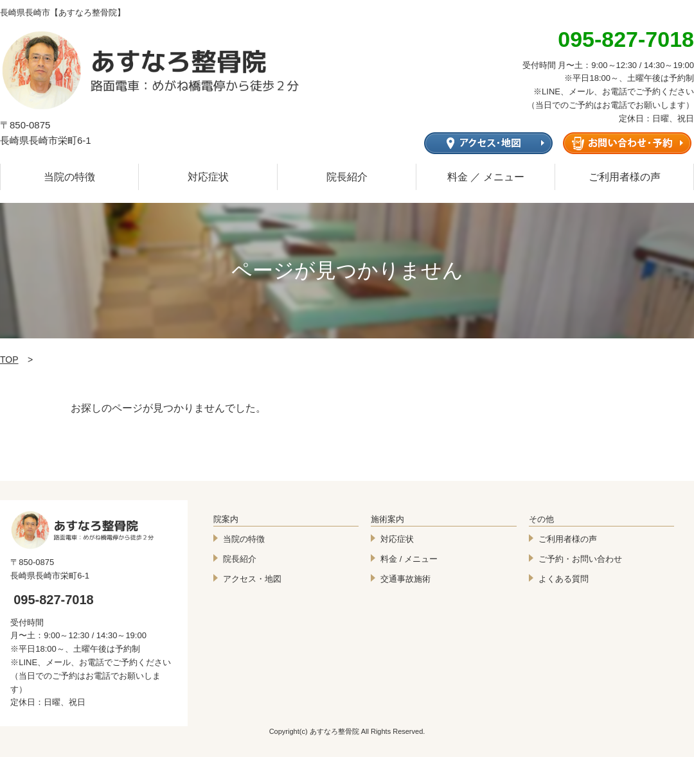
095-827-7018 (53, 600)
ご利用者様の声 (625, 176)
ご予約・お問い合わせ (580, 559)
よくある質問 (563, 579)
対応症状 (208, 176)
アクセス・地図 (252, 579)
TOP (9, 359)
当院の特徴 (69, 176)
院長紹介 (347, 176)
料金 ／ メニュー (486, 176)
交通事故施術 (405, 579)
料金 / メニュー (409, 559)
